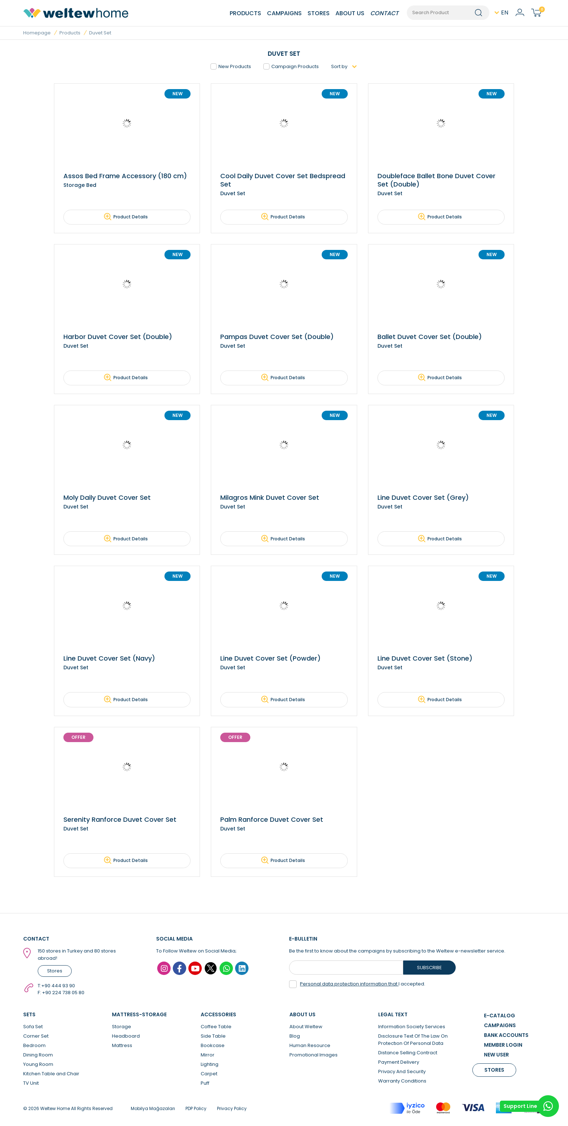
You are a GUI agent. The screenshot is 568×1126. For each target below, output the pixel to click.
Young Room (38, 1065)
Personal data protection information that (349, 984)
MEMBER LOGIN (503, 1046)
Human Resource (309, 1046)
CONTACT (384, 13)
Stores (54, 972)
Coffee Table (216, 1027)
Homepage (37, 32)
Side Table (213, 1037)
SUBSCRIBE (429, 968)
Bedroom (34, 1046)
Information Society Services (411, 1027)
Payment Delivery (398, 1063)
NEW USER (496, 1055)
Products (69, 32)
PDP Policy (195, 1109)
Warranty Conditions (402, 1082)
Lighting (209, 1065)
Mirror (207, 1055)
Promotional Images (313, 1055)
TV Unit (31, 1084)
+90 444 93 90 (58, 986)
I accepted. (357, 985)
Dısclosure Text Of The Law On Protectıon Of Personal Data (413, 1041)
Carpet (209, 1074)
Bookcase (213, 1046)
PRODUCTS (245, 13)
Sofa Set (33, 1027)
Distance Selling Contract (407, 1053)
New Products (230, 66)
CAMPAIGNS (284, 13)
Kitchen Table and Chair (51, 1074)
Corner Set (36, 1037)
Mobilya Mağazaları (153, 1109)
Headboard (126, 1037)
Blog (294, 1037)
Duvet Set (100, 32)
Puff (205, 1084)
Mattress (122, 1046)
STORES (319, 13)
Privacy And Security (402, 1072)
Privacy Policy (232, 1109)
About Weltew (305, 1027)
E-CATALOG (499, 1016)
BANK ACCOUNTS (506, 1036)
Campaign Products (291, 66)
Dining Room (38, 1055)
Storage (121, 1027)
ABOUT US (349, 13)
